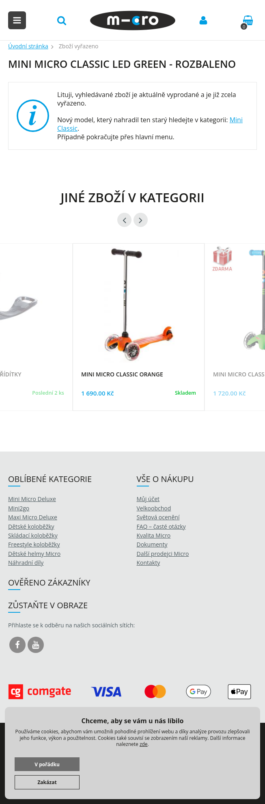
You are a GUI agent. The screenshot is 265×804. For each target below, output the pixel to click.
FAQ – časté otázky (161, 526)
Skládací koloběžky (33, 535)
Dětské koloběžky (31, 526)
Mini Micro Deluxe (32, 499)
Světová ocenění (158, 517)
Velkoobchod (154, 508)
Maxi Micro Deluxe (32, 517)
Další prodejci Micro (163, 554)
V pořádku (47, 764)
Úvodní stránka (28, 46)
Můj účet (148, 499)
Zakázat (46, 782)
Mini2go (18, 508)
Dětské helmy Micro (34, 554)
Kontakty (148, 562)
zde (144, 744)
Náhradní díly (25, 562)
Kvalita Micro (154, 535)
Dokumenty (152, 544)
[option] (139, 337)
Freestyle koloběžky (34, 544)
